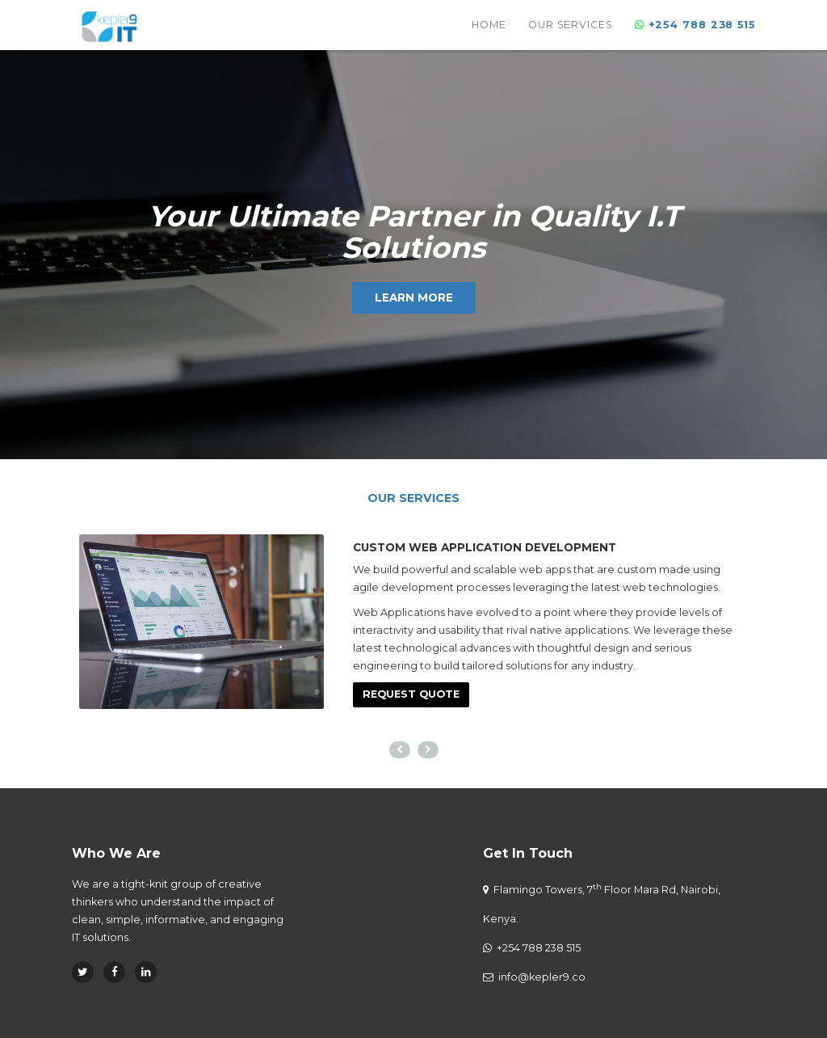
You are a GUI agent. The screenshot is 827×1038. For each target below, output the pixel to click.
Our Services (570, 36)
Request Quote (411, 694)
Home (489, 36)
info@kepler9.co (542, 977)
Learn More (414, 297)
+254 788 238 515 (537, 948)
